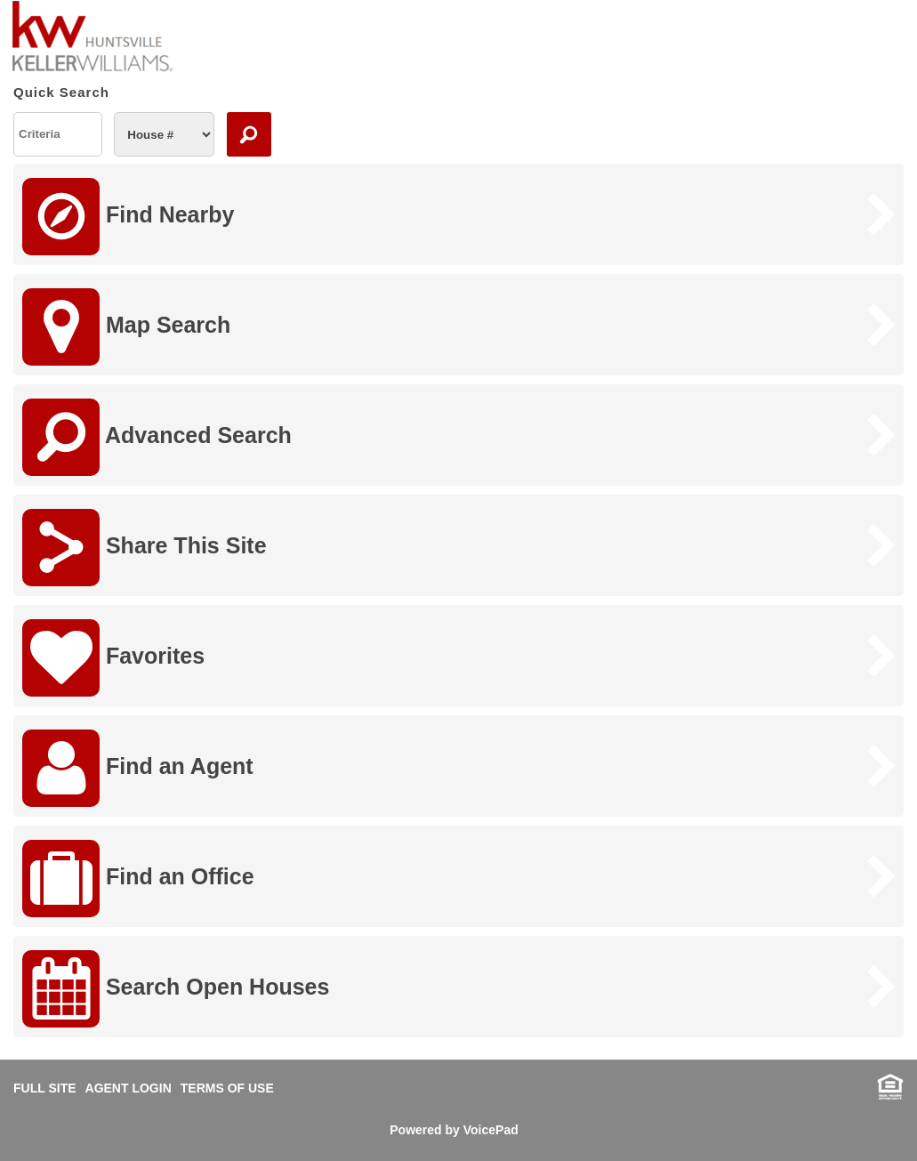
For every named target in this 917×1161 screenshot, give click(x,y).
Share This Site (144, 547)
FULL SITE (44, 1088)
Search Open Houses (175, 989)
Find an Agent (137, 768)
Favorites (113, 658)
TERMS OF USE (227, 1088)
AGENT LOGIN (128, 1088)
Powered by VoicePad (454, 1130)
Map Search (126, 327)
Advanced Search (157, 437)
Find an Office (138, 878)
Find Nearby (128, 216)
